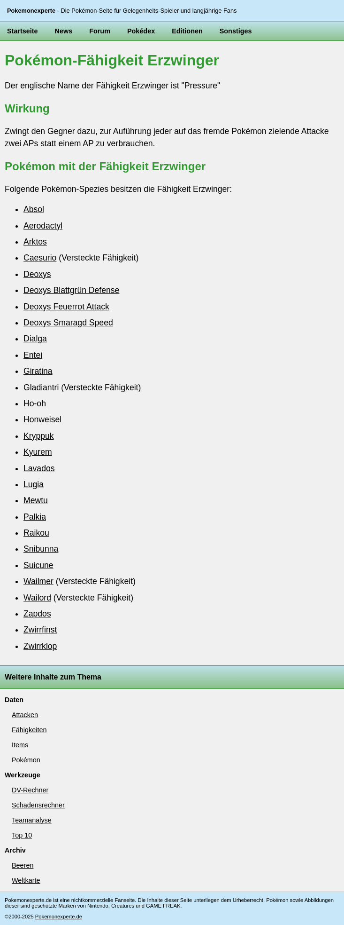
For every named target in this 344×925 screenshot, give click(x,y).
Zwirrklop (40, 646)
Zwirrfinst (40, 629)
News (64, 31)
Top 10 (22, 835)
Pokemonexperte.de (58, 916)
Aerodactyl (42, 225)
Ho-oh (34, 403)
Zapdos (37, 613)
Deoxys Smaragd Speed (68, 322)
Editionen (187, 31)
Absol (33, 209)
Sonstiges (236, 31)
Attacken (25, 715)
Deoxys (37, 274)
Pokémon (26, 760)
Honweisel (42, 419)
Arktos (35, 241)
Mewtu (35, 500)
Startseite (22, 31)
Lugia (33, 484)
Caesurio (39, 257)
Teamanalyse (32, 820)
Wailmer (38, 581)
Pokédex (141, 31)
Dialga (35, 338)
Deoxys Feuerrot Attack (66, 306)
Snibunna (40, 548)
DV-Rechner (30, 790)
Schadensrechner (38, 805)
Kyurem (37, 452)
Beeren (22, 865)
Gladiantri (41, 387)
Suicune (38, 565)
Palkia (34, 517)
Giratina (38, 371)
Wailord (37, 597)
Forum (99, 31)
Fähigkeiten (29, 730)
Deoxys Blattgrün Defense (71, 290)
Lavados (39, 468)
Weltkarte (26, 880)
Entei (32, 355)
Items (20, 745)
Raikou (36, 533)
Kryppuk (38, 436)
